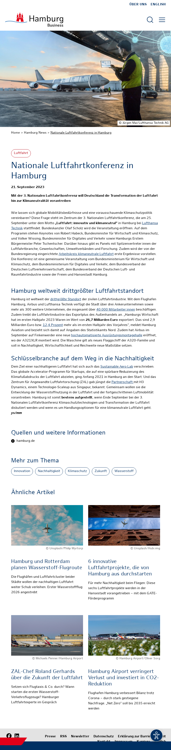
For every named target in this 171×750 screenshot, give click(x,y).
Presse (50, 736)
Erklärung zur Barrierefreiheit (142, 736)
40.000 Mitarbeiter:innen (115, 309)
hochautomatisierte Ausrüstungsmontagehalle (106, 335)
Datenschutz (104, 736)
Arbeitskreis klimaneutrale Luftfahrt (86, 254)
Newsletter (80, 736)
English (158, 4)
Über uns (138, 4)
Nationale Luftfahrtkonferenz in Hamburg (81, 132)
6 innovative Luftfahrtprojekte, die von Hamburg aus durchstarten (120, 568)
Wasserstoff (124, 471)
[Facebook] (9, 736)
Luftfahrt (21, 153)
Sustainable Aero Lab (116, 366)
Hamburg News (35, 132)
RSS (63, 736)
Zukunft (101, 471)
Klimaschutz (77, 471)
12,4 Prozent (53, 325)
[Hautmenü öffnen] (162, 20)
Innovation (22, 471)
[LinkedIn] (16, 736)
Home (15, 132)
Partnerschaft (123, 382)
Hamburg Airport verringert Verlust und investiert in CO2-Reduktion (123, 678)
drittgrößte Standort (65, 299)
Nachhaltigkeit (49, 471)
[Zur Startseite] (34, 20)
